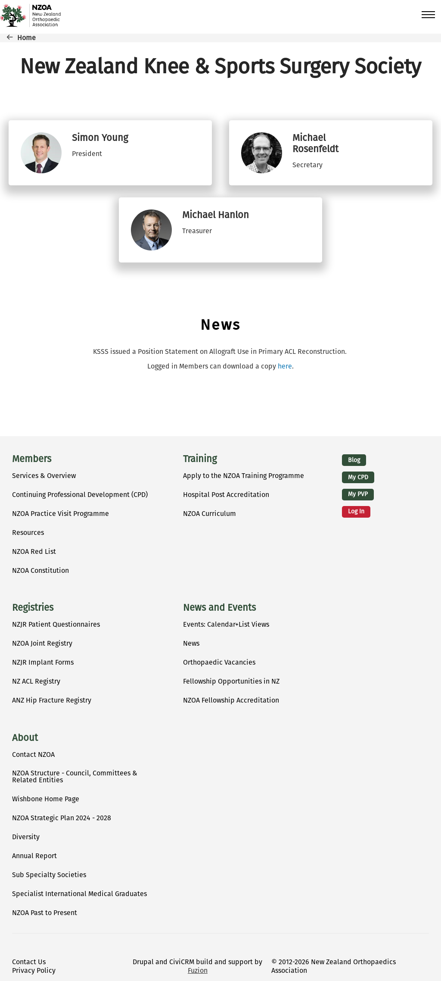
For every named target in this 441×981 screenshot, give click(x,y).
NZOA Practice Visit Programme (60, 513)
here (285, 366)
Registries (32, 607)
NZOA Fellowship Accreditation (231, 700)
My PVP (358, 494)
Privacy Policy (34, 970)
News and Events (219, 607)
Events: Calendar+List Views (226, 624)
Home (26, 38)
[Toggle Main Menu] (425, 15)
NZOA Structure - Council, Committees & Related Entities (74, 776)
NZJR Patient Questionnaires (56, 624)
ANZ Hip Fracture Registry (51, 700)
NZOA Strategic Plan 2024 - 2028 (61, 818)
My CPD (358, 477)
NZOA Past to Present (44, 913)
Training (200, 459)
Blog (354, 460)
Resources (28, 532)
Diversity (26, 837)
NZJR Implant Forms (43, 662)
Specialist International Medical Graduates (79, 894)
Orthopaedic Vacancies (219, 662)
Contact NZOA (33, 754)
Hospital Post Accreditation (226, 495)
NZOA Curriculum (209, 513)
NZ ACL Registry (36, 681)
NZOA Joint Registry (42, 643)
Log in (356, 511)
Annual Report (34, 856)
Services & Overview (44, 476)
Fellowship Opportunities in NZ (231, 681)
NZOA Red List (34, 551)
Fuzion (198, 970)
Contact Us (29, 962)
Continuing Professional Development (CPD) (80, 495)
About (25, 738)
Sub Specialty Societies (49, 875)
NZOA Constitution (40, 570)
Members (31, 459)
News (191, 643)
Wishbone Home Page (45, 799)
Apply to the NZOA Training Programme (243, 476)
